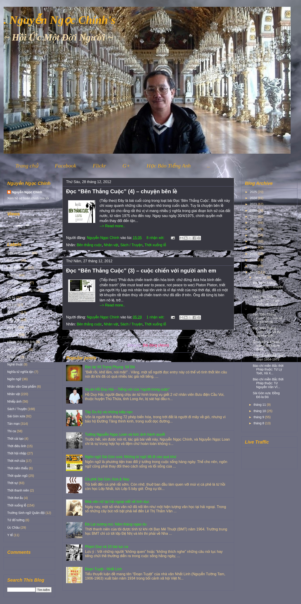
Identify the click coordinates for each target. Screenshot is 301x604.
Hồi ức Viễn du (17, 349)
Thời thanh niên (18, 490)
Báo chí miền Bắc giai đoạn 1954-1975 (268, 357)
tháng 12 (260, 277)
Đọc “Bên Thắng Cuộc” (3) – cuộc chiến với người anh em (141, 270)
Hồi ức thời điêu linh (21, 342)
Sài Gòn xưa (16, 416)
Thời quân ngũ (17, 475)
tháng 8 (259, 423)
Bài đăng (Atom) (156, 345)
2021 (254, 216)
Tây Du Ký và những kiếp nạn (108, 412)
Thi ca (11, 431)
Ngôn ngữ (14, 379)
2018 (254, 235)
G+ (126, 166)
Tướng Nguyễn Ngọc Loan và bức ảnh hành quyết (125, 434)
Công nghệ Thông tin (22, 290)
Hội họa (12, 335)
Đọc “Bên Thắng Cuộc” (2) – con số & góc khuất (267, 318)
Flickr (99, 166)
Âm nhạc (13, 260)
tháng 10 (260, 411)
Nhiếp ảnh (14, 401)
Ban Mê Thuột (17, 268)
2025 (254, 192)
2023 (254, 204)
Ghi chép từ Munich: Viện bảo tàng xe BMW (267, 345)
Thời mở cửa (16, 461)
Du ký (11, 297)
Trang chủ (26, 166)
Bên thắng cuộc (89, 245)
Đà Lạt (12, 305)
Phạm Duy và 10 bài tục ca (106, 547)
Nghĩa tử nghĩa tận (20, 372)
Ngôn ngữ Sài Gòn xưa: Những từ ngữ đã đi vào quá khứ (130, 457)
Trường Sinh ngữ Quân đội (26, 513)
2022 (254, 210)
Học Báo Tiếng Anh (169, 166)
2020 (254, 222)
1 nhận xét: (155, 317)
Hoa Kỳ (12, 327)
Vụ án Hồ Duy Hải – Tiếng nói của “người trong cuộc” (127, 389)
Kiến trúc (13, 357)
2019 (254, 229)
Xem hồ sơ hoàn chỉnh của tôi (28, 198)
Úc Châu (13, 527)
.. (208, 166)
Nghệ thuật (15, 364)
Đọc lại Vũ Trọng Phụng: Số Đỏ (110, 367)
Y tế (10, 535)
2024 (254, 198)
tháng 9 (259, 417)
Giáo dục (13, 320)
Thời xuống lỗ (155, 245)
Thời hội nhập (16, 453)
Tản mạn (13, 423)
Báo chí (12, 275)
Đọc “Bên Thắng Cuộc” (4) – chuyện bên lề (121, 191)
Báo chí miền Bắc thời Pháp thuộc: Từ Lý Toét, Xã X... (268, 369)
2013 (254, 266)
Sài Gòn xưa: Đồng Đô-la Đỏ (266, 395)
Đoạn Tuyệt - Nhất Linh (103, 569)
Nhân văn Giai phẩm (21, 386)
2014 (254, 260)
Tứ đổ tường (15, 520)
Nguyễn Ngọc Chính (27, 192)
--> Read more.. (112, 226)
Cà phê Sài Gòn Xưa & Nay (107, 479)
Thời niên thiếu (17, 468)
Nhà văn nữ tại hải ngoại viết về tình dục (117, 502)
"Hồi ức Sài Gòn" (19, 253)
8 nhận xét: (155, 238)
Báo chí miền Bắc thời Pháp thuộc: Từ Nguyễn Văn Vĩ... (268, 383)
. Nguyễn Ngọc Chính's (59, 20)
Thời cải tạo (15, 438)
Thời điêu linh (16, 446)
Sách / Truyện (131, 245)
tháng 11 (260, 404)
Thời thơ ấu (15, 498)
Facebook (65, 166)
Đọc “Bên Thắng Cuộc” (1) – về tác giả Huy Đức (267, 332)
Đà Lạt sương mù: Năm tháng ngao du (115, 524)
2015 (254, 253)
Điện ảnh (13, 312)
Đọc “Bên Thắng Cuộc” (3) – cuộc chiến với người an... (266, 302)
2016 (254, 247)
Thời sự (12, 483)
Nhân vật (111, 245)
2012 (254, 272)
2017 (254, 241)
